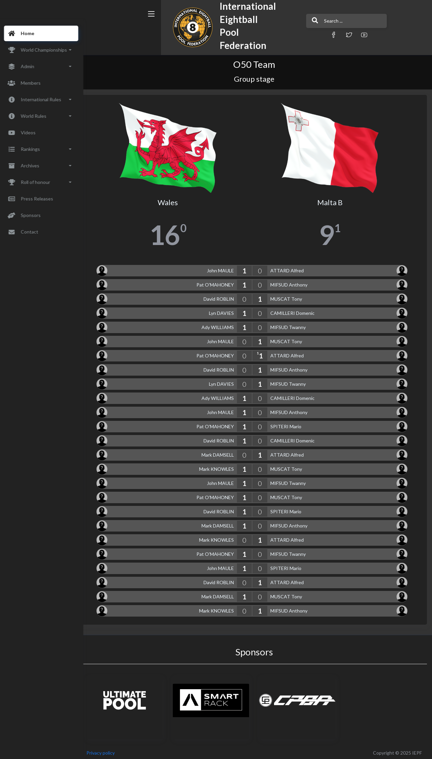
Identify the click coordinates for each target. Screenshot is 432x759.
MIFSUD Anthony (292, 282)
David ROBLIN (222, 296)
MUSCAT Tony (290, 296)
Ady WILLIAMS (221, 325)
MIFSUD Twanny (291, 325)
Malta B (332, 200)
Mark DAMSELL (221, 452)
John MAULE (224, 268)
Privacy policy (108, 750)
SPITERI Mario (289, 424)
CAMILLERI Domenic (296, 311)
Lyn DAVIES (225, 311)
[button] (295, 34)
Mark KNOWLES (220, 466)
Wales (174, 200)
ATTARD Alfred (290, 268)
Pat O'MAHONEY (219, 282)
